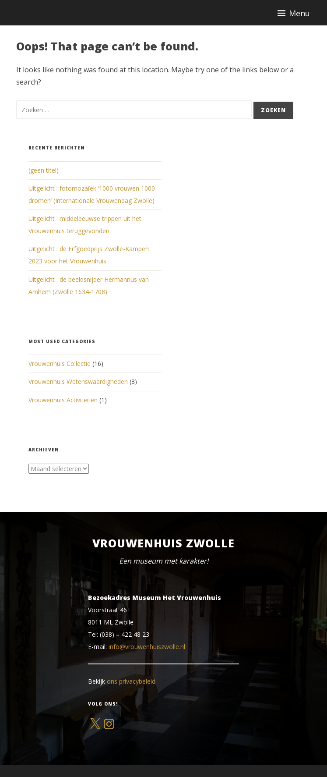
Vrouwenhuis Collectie (59, 363)
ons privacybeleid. (132, 681)
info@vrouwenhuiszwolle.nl (147, 646)
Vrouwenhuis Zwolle (163, 543)
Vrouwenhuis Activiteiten (63, 400)
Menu (299, 13)
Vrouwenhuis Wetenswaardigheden (78, 381)
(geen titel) (43, 170)
